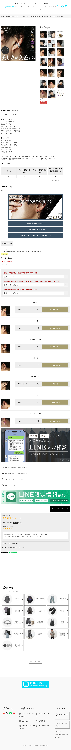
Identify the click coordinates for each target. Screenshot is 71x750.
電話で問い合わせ (62, 715)
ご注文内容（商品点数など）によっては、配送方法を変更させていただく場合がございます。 (32, 281)
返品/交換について (10, 485)
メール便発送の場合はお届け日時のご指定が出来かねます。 (22, 289)
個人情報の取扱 (43, 725)
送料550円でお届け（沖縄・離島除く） (16, 473)
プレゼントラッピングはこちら (14, 479)
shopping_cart (65, 6)
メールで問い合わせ (62, 724)
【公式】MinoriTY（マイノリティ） (10, 16)
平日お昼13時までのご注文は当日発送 (16, 467)
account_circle (62, 6)
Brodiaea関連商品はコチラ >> (36, 223)
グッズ (25, 16)
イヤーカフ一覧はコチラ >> (35, 229)
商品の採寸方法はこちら (56, 181)
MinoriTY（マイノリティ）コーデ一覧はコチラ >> (35, 235)
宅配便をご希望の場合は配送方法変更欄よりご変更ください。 (23, 273)
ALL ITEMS (33, 661)
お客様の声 (24, 721)
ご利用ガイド (42, 721)
